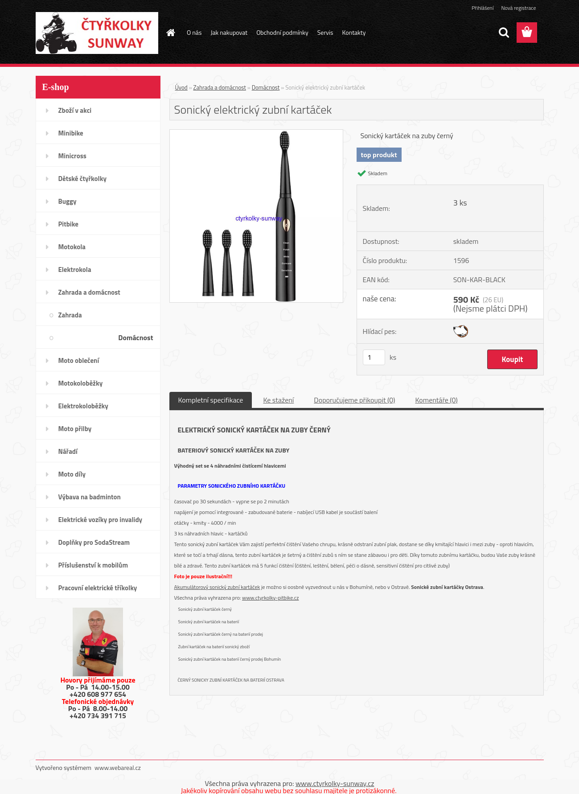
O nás (194, 32)
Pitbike (68, 224)
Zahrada (70, 315)
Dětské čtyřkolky (82, 178)
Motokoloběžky (80, 383)
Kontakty (354, 32)
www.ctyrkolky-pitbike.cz (270, 597)
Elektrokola (74, 269)
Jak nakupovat (228, 32)
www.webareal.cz (117, 767)
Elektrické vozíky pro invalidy (100, 519)
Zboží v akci (75, 110)
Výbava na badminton (89, 497)
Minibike (70, 133)
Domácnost (135, 337)
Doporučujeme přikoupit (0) (354, 400)
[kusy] (374, 357)
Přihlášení (482, 8)
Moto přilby (75, 429)
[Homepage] (170, 32)
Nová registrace (518, 8)
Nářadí (68, 451)
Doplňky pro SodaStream (94, 542)
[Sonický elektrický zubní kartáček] (256, 133)
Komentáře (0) (436, 400)
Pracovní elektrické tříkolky (97, 588)
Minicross (72, 156)
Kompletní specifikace (210, 400)
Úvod (181, 87)
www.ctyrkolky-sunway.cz (335, 783)
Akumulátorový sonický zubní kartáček (217, 587)
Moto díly (72, 474)
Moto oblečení (78, 360)
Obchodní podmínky (282, 32)
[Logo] (97, 33)
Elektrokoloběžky (83, 406)
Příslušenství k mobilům (93, 565)
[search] (503, 32)
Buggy (67, 201)
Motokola (72, 247)
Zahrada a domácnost (89, 292)
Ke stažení (278, 400)
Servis (325, 32)
